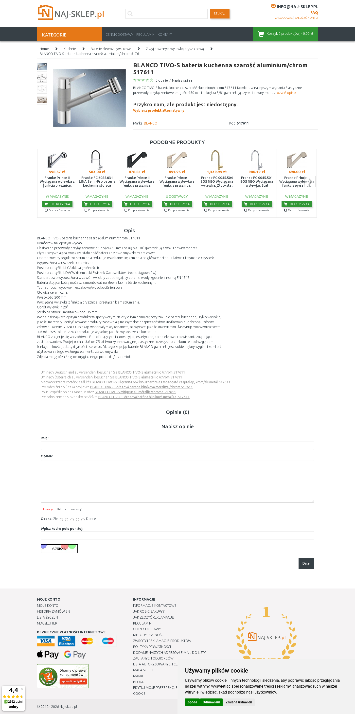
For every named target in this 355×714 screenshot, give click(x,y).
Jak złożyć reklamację (153, 617)
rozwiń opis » (286, 93)
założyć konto (306, 17)
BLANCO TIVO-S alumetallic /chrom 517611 (151, 372)
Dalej (306, 563)
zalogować (284, 17)
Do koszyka (57, 204)
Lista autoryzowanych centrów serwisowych (173, 664)
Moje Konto (47, 605)
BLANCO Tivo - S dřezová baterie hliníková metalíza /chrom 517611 (141, 387)
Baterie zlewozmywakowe (111, 49)
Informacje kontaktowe (155, 605)
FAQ (314, 12)
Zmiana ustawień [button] (239, 702)
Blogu (138, 682)
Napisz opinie (182, 80)
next (310, 181)
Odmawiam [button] (211, 702)
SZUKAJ (220, 14)
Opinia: (47, 456)
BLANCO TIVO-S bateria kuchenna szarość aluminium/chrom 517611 (91, 54)
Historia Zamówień (53, 611)
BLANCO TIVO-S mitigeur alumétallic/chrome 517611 (135, 392)
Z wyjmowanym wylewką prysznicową (175, 49)
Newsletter (47, 623)
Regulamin (145, 34)
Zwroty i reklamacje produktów (162, 641)
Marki (138, 676)
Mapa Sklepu (144, 670)
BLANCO (150, 123)
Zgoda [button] (192, 702)
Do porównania (57, 210)
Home (44, 49)
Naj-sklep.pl (68, 707)
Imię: (45, 438)
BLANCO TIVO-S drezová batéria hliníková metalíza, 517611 (144, 397)
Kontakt (165, 34)
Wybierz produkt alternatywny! (185, 106)
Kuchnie (70, 49)
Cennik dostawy (119, 34)
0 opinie (162, 80)
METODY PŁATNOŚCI (148, 635)
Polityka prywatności (152, 647)
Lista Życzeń (47, 617)
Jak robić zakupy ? (148, 611)
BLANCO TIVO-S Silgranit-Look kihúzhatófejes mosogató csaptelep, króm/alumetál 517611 (161, 382)
